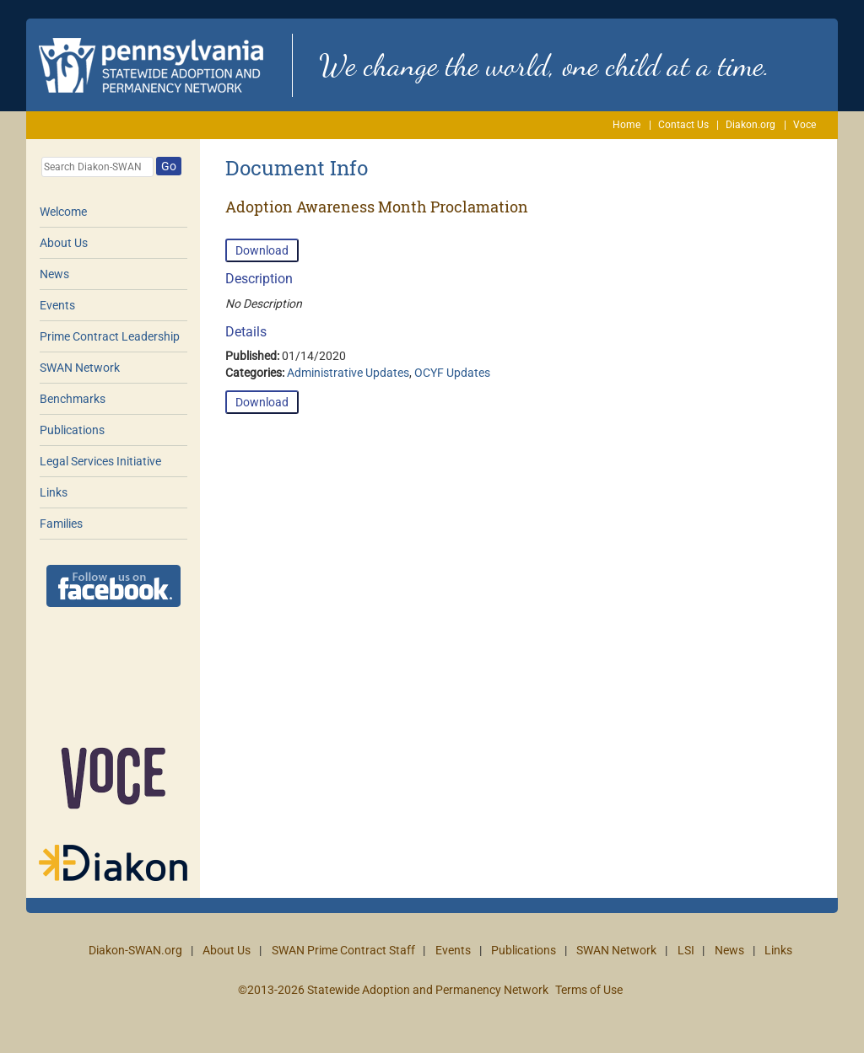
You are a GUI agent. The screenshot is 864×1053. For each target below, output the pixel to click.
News (54, 274)
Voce (804, 125)
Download (262, 250)
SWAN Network (80, 367)
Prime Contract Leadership (110, 336)
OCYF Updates (452, 372)
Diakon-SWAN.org (135, 950)
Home (626, 125)
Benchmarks (72, 399)
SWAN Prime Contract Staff (343, 950)
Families (61, 523)
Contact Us (683, 125)
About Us (64, 243)
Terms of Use (589, 990)
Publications (72, 430)
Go (168, 166)
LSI (686, 950)
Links (54, 492)
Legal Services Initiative (100, 461)
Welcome (63, 211)
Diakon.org (750, 125)
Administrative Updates (348, 372)
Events (57, 305)
